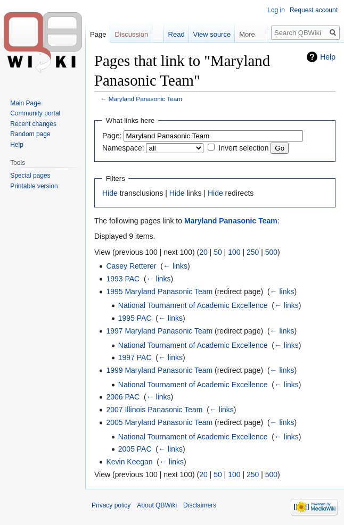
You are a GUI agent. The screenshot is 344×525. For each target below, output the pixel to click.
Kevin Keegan (129, 461)
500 (271, 252)
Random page (30, 134)
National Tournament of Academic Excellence (193, 305)
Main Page (25, 103)
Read (176, 34)
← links (175, 266)
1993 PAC (123, 278)
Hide (110, 193)
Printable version (34, 186)
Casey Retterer (131, 266)
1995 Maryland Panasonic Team (159, 291)
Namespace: (123, 148)
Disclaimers (199, 505)
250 (253, 252)
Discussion (131, 34)
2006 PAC (123, 397)
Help (327, 57)
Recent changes (33, 124)
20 (203, 252)
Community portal (35, 113)
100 (234, 252)
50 (218, 252)
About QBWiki (157, 505)
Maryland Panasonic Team (145, 98)
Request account (314, 10)
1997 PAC (135, 357)
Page (98, 34)
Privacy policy (111, 505)
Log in (276, 10)
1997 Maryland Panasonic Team (159, 331)
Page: (112, 135)
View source (212, 34)
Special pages (30, 175)
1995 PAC (135, 318)
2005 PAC (135, 449)
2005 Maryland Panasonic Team (159, 422)
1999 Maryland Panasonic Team (159, 370)
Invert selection (243, 148)
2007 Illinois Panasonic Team (154, 409)
